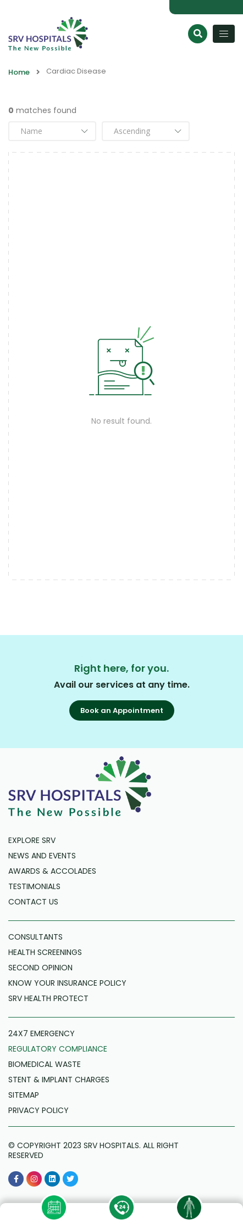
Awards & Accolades (52, 871)
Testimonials (34, 886)
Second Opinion (40, 967)
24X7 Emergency (41, 1033)
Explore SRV (32, 840)
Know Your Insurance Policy (67, 982)
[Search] (197, 33)
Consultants (35, 936)
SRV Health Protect (48, 998)
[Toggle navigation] (224, 34)
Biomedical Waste (44, 1064)
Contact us (33, 901)
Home (19, 72)
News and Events (42, 855)
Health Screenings (45, 952)
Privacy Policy (38, 1110)
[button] (121, 710)
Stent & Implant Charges (58, 1079)
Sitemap (23, 1094)
